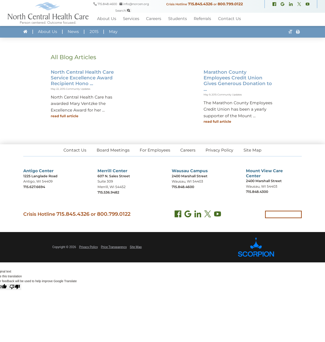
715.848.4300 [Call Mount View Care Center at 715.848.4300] (257, 192)
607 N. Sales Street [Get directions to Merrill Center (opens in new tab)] (114, 176)
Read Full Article (64, 116)
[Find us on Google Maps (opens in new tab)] (187, 215)
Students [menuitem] (177, 18)
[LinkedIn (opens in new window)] (291, 4)
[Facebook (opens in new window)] (274, 4)
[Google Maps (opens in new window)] (282, 4)
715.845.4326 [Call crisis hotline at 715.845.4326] (72, 214)
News (73, 32)
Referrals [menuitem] (202, 18)
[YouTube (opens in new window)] (307, 4)
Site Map (253, 150)
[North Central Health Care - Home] (47, 13)
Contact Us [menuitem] (229, 18)
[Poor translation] (14, 287)
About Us (47, 32)
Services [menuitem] (131, 18)
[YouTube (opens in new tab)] (217, 215)
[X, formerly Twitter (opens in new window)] (299, 4)
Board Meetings (113, 150)
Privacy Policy (219, 150)
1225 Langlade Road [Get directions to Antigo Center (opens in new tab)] (40, 176)
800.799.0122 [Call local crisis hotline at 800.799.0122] (113, 214)
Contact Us (74, 150)
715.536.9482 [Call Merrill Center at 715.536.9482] (108, 192)
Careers (187, 150)
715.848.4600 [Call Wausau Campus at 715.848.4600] (183, 187)
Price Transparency (114, 247)
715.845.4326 (200, 4)
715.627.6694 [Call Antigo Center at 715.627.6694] (34, 187)
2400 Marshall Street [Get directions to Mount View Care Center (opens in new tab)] (264, 181)
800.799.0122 (230, 4)
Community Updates (78, 89)
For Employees (155, 150)
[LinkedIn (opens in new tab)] (197, 215)
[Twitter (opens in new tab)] (207, 215)
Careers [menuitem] (153, 18)
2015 (94, 32)
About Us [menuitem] (106, 18)
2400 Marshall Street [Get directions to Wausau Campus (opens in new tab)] (190, 176)
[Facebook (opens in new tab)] (178, 215)
